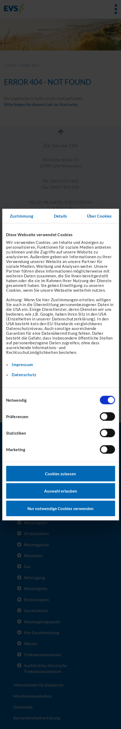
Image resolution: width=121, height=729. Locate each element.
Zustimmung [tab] (21, 216)
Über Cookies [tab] (99, 216)
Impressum (22, 364)
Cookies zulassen (60, 473)
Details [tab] (60, 216)
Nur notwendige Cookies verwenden (60, 508)
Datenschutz (24, 374)
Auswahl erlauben (60, 491)
